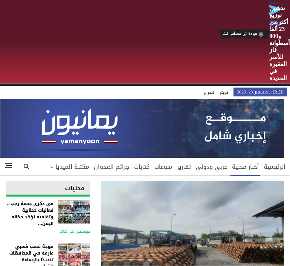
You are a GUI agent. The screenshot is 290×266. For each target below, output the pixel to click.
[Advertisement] (134, 42)
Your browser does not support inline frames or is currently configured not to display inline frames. (145, 176)
